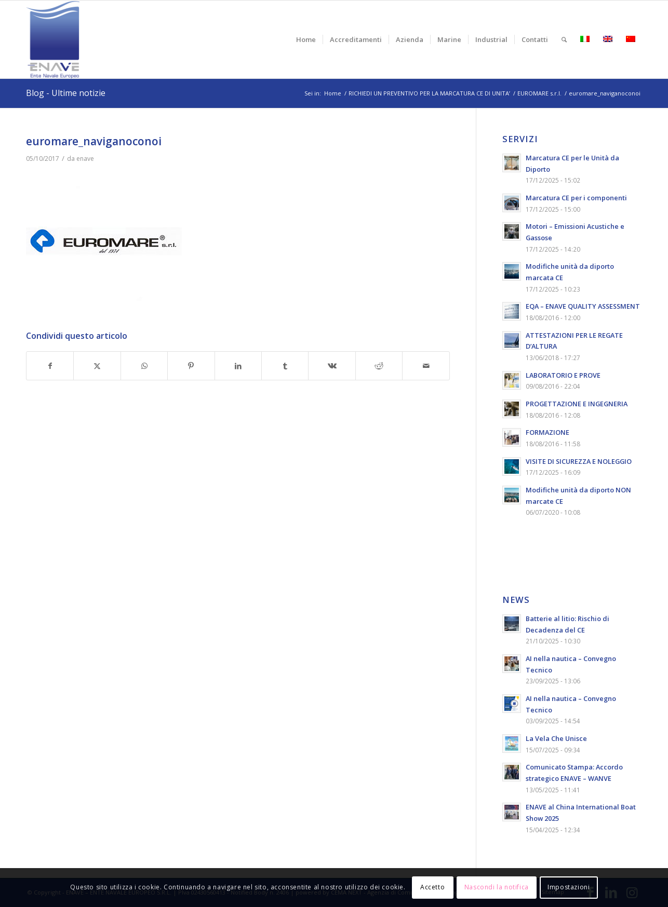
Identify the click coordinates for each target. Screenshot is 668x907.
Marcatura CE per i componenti (576, 197)
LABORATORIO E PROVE (563, 375)
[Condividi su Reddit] (379, 366)
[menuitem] (306, 39)
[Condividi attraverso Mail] (426, 366)
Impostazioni (568, 887)
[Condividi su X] (97, 366)
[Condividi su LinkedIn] (238, 366)
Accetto (432, 887)
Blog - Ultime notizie (65, 93)
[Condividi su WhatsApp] (144, 366)
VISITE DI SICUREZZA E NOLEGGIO (579, 461)
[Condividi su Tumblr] (285, 366)
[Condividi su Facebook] (49, 366)
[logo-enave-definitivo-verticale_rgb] (52, 39)
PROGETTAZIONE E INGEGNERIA (576, 403)
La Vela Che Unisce (556, 738)
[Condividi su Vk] (332, 366)
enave (85, 158)
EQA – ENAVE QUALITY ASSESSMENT (583, 306)
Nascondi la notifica (496, 887)
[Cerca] (564, 39)
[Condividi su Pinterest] (191, 366)
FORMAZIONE (547, 432)
